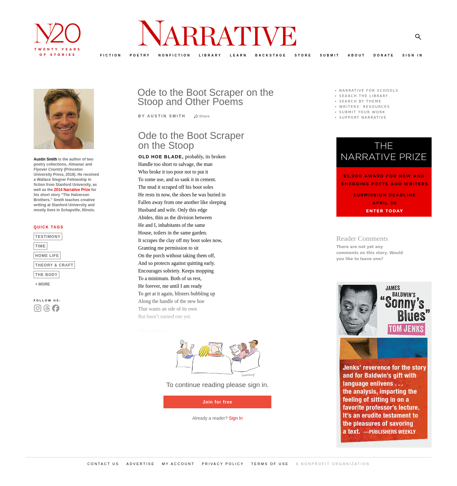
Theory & (54, 265)
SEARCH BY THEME (360, 101)
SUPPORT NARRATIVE (363, 117)
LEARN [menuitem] (238, 55)
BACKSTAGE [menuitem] (271, 55)
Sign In (236, 418)
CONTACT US (103, 464)
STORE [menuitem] (303, 55)
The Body (46, 275)
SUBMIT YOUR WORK (362, 112)
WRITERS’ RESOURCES (364, 107)
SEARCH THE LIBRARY (363, 96)
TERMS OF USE (270, 464)
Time (40, 246)
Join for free (217, 401)
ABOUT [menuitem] (357, 55)
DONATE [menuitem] (384, 55)
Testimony (48, 236)
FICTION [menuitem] (111, 55)
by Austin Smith (162, 116)
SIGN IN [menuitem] (412, 55)
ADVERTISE (140, 464)
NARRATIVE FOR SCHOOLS (369, 91)
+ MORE (42, 284)
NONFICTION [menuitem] (174, 55)
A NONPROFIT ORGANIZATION (333, 464)
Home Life (47, 255)
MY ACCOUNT (178, 464)
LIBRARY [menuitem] (210, 55)
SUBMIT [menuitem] (330, 55)
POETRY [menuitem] (140, 55)
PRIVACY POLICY (223, 464)
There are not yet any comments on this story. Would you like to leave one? (369, 253)
